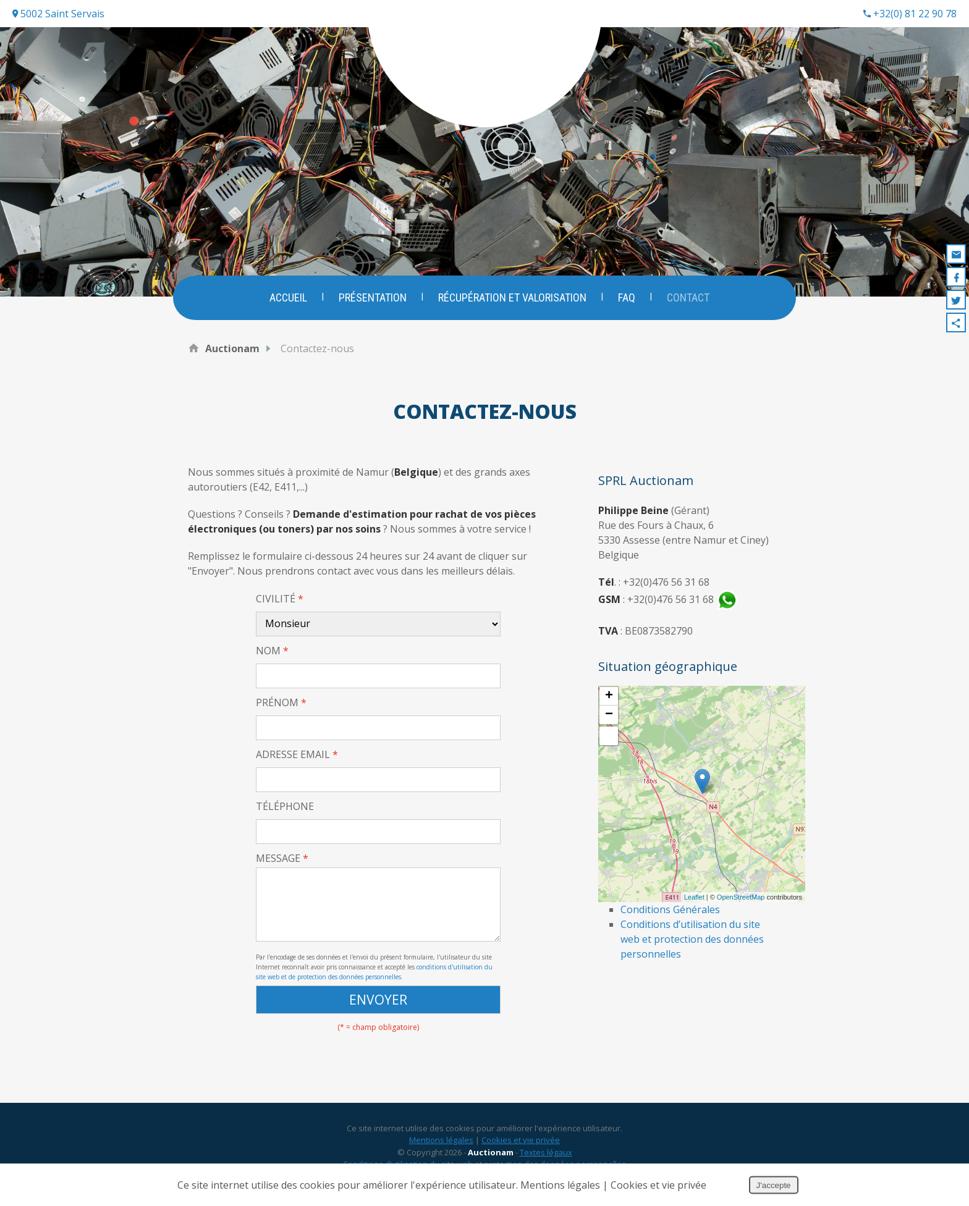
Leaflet (694, 897)
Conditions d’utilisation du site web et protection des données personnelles (692, 939)
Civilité (279, 598)
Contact (689, 297)
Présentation (372, 297)
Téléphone (285, 806)
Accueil (287, 297)
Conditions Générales (670, 909)
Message (282, 858)
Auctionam (232, 348)
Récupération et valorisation (512, 297)
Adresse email (297, 754)
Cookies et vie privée (520, 1143)
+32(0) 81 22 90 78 (910, 13)
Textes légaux (546, 1156)
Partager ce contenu (956, 322)
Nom (272, 650)
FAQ (627, 297)
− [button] (609, 715)
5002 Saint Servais (58, 13)
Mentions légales (441, 1143)
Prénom (281, 702)
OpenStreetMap (741, 897)
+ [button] (609, 696)
